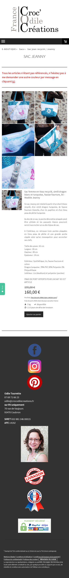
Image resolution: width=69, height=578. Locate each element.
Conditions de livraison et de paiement (46, 557)
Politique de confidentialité (13, 559)
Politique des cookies (30, 559)
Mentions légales (9, 557)
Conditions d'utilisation (24, 557)
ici (13, 81)
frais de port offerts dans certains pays (44, 298)
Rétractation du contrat (48, 559)
